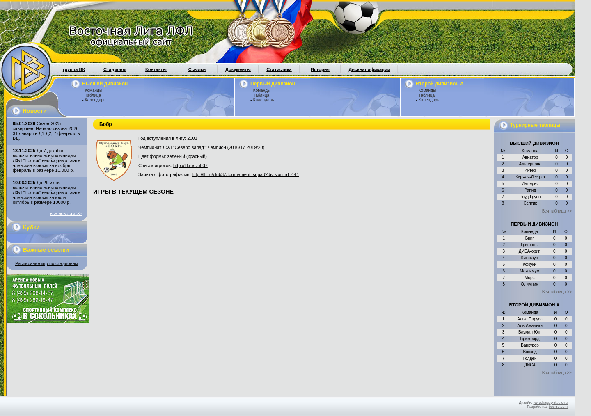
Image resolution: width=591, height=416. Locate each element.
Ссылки (197, 69)
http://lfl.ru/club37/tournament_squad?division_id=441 (245, 174)
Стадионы (114, 69)
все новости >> (66, 213)
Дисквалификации (369, 69)
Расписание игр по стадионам (46, 263)
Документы (238, 69)
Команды (93, 90)
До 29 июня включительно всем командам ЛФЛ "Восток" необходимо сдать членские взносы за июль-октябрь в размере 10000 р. (46, 192)
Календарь (95, 100)
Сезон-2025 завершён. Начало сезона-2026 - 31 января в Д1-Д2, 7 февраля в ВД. (47, 131)
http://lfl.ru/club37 (190, 165)
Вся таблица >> (557, 211)
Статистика (279, 69)
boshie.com (558, 407)
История (320, 69)
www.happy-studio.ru (550, 402)
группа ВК (74, 69)
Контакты (156, 69)
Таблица (93, 95)
